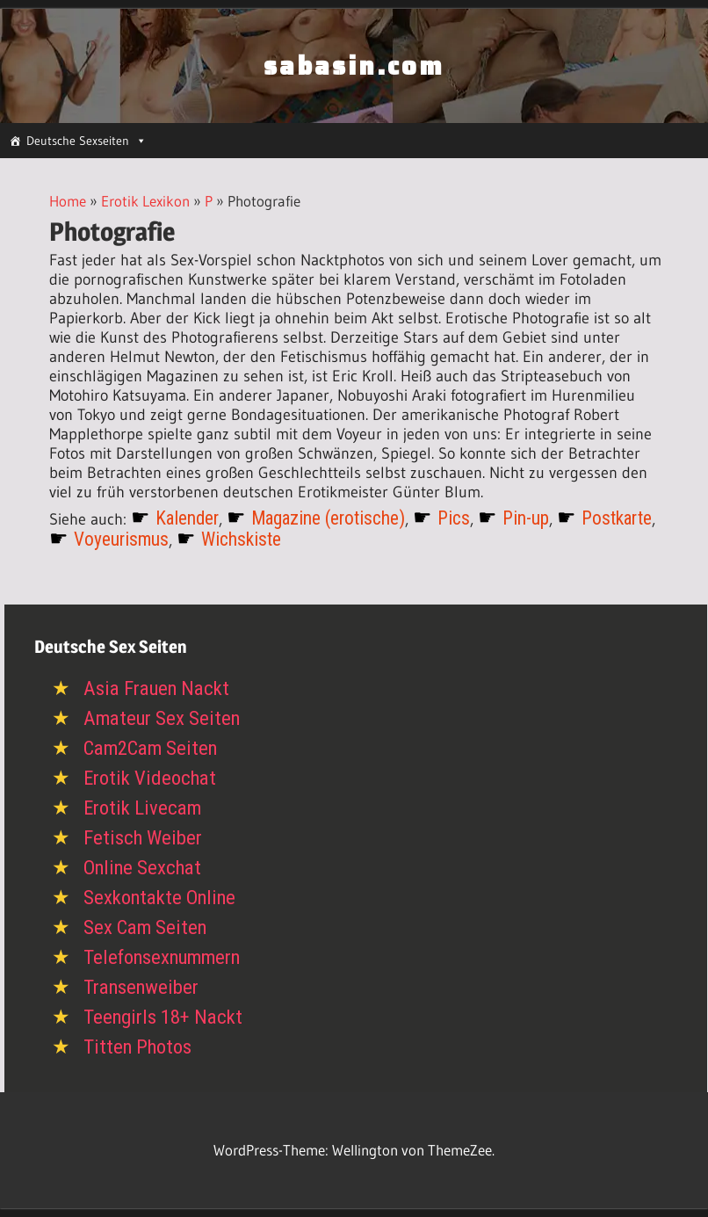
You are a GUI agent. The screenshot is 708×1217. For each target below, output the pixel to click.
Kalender (187, 518)
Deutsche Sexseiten (86, 140)
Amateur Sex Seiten (161, 718)
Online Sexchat (142, 868)
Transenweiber (141, 987)
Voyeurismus (121, 539)
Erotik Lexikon (145, 201)
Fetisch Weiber (142, 838)
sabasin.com (354, 66)
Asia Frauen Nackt (156, 688)
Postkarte (617, 518)
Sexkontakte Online (159, 897)
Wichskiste (241, 539)
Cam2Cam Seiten (150, 748)
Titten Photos (137, 1047)
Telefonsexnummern (161, 957)
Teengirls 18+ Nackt (162, 1017)
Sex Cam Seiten (144, 927)
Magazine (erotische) (328, 518)
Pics (453, 518)
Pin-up (525, 518)
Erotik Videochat (149, 778)
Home (67, 201)
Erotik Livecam (142, 808)
